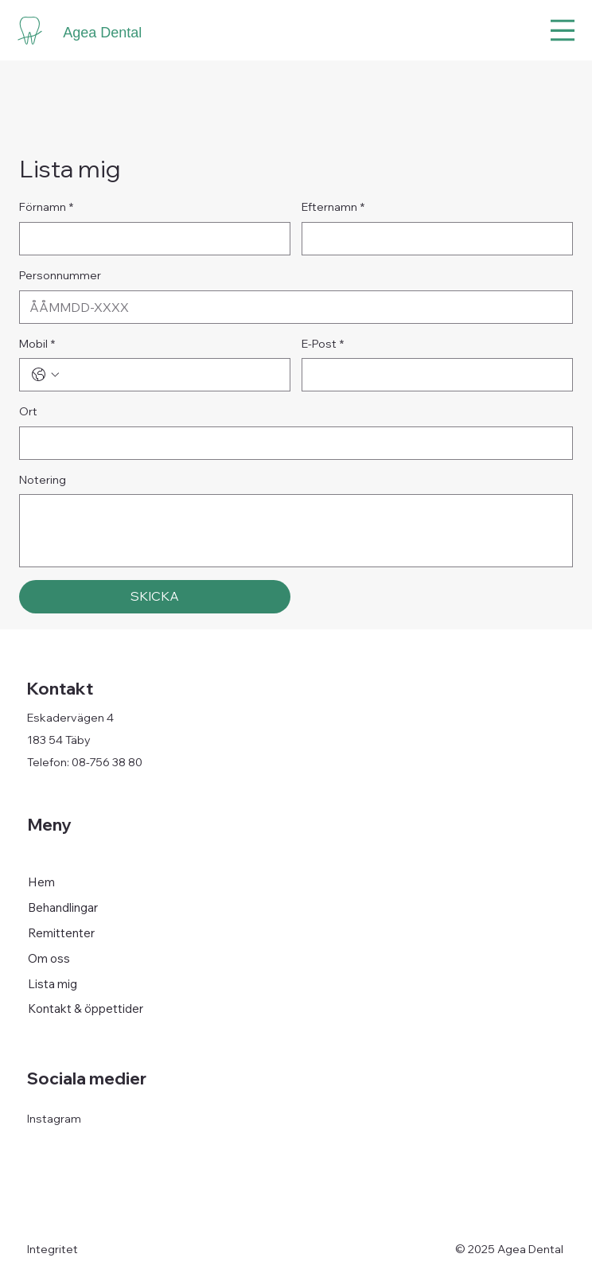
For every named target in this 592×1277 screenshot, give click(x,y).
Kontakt (60, 688)
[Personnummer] (291, 307)
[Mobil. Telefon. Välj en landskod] (45, 374)
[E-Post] (432, 375)
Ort (28, 411)
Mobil (37, 344)
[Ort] (291, 443)
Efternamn (333, 208)
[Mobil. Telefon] (170, 375)
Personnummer (60, 275)
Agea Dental (102, 33)
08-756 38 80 (107, 762)
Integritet (52, 1249)
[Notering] (296, 530)
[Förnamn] (150, 239)
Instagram (54, 1119)
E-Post (323, 344)
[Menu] (562, 30)
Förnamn (46, 208)
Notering (42, 480)
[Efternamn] (432, 239)
